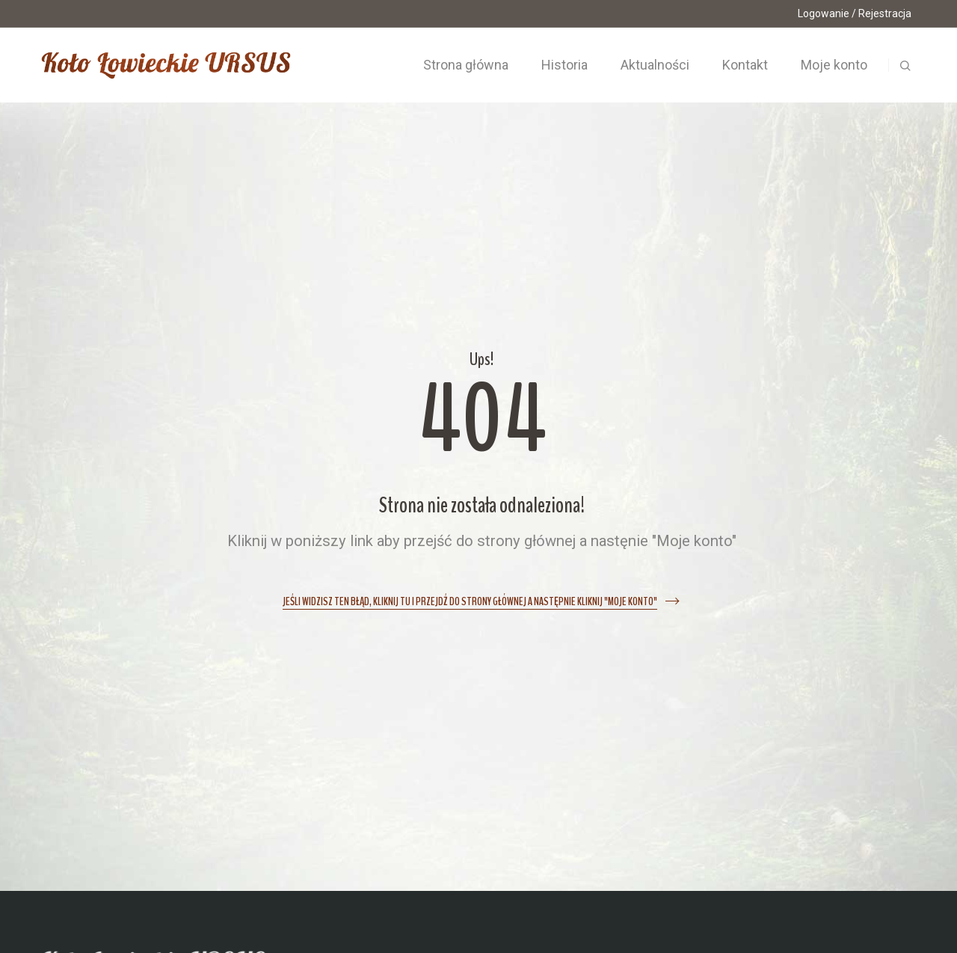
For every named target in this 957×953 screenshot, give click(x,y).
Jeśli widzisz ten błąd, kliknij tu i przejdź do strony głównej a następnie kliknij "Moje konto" (470, 602)
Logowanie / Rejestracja (854, 13)
